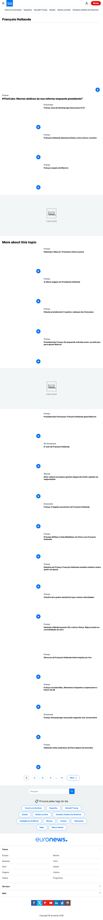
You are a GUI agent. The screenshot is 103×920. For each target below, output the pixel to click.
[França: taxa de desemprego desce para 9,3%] (72, 118)
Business (6, 861)
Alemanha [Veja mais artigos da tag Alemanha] (79, 821)
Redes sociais (64, 10)
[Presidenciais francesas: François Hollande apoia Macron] (72, 427)
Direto (96, 3)
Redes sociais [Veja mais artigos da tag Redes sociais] (42, 814)
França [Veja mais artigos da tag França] (63, 821)
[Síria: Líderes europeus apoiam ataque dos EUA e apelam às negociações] (72, 487)
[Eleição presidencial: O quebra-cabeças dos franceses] (72, 322)
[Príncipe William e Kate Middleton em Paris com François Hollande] (72, 548)
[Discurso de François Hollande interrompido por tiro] (72, 668)
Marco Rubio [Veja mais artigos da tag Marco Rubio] (57, 827)
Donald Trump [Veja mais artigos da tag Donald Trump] (71, 808)
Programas (58, 878)
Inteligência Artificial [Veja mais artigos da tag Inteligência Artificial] (29, 821)
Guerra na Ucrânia (13, 10)
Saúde (52, 10)
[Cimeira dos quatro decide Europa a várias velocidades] (72, 608)
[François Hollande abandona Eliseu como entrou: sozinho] (72, 148)
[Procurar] (52, 791)
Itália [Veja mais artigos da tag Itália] (42, 827)
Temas (5, 849)
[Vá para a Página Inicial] (9, 3)
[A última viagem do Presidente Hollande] (72, 292)
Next (4, 866)
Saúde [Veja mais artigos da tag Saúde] (25, 814)
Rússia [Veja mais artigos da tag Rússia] (49, 821)
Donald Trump (40, 10)
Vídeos (5, 878)
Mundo (47, 474)
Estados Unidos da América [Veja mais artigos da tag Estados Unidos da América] (68, 814)
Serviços (6, 886)
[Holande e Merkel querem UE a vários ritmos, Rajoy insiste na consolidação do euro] (72, 638)
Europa (5, 855)
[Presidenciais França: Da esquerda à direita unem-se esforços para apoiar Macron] (72, 353)
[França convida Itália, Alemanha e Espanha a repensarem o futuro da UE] (72, 698)
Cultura (56, 872)
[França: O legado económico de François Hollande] (72, 517)
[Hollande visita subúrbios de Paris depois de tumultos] (72, 758)
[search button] (72, 791)
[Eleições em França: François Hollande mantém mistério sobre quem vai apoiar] (72, 578)
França (5, 95)
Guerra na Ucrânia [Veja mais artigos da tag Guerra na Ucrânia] (33, 808)
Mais (4, 893)
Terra (55, 861)
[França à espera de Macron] (72, 178)
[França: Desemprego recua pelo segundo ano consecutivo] (72, 728)
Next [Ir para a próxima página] (72, 777)
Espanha (28, 10)
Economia (48, 104)
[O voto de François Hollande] (72, 457)
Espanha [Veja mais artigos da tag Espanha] (53, 808)
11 (62, 777)
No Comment (50, 443)
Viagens (5, 872)
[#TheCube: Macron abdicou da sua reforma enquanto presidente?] (51, 98)
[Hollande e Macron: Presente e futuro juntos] (72, 262)
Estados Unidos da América (85, 10)
